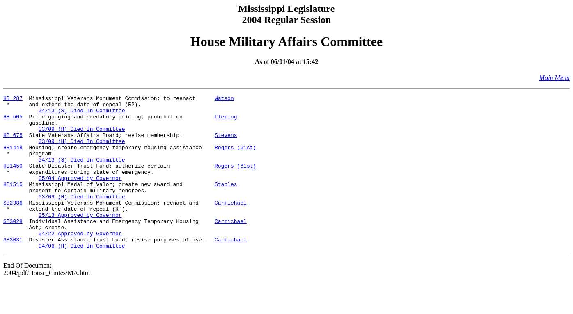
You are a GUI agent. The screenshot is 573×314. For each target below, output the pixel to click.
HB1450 (13, 180)
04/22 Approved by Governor (80, 261)
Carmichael (231, 224)
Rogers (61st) (235, 158)
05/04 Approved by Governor (80, 195)
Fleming (226, 121)
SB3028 (13, 246)
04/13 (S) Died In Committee (82, 114)
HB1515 (13, 202)
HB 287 (13, 99)
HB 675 (13, 143)
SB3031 (13, 269)
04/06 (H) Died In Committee (82, 276)
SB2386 (13, 224)
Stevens (226, 143)
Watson (224, 99)
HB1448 (13, 158)
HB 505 (13, 121)
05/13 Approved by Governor (80, 239)
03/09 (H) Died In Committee (82, 136)
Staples (226, 202)
